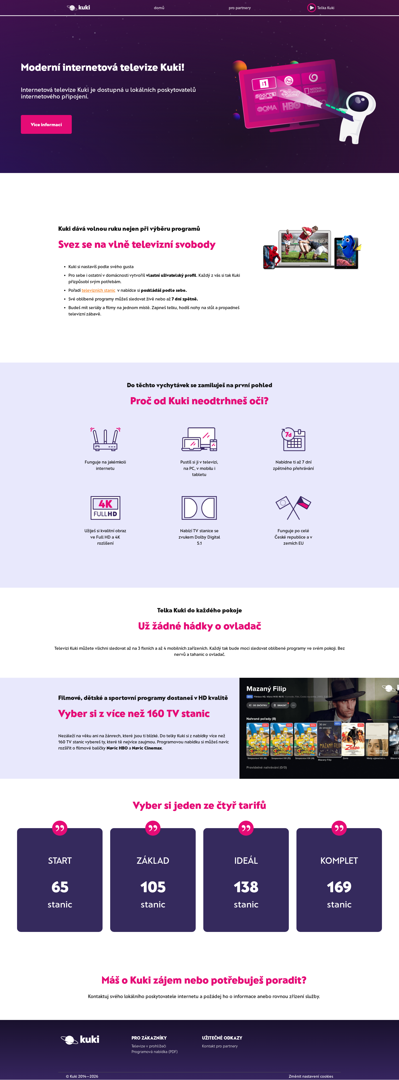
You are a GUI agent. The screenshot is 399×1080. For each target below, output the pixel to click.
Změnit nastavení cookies (311, 1076)
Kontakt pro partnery (220, 1046)
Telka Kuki (320, 7)
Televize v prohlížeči (149, 1046)
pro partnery (240, 7)
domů (159, 7)
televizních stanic (98, 290)
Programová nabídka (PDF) (155, 1051)
